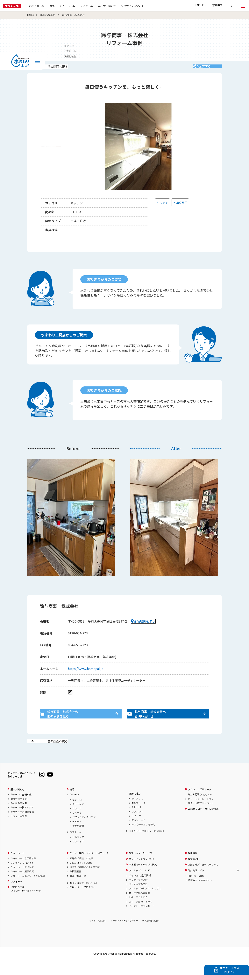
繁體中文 (217, 5)
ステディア (78, 817)
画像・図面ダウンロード (201, 816)
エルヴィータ (139, 816)
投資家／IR (193, 872)
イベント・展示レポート (141, 919)
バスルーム (223, 51)
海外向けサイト (196, 883)
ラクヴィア (78, 855)
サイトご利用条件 (98, 934)
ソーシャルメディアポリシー (124, 934)
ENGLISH (200, 5)
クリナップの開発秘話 (22, 825)
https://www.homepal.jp (85, 673)
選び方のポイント (20, 812)
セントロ (77, 813)
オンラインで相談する (22, 876)
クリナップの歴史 (138, 897)
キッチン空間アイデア (22, 821)
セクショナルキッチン (84, 830)
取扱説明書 (75, 885)
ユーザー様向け (119, 6)
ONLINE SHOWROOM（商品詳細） (147, 844)
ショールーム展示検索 (22, 885)
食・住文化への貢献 (139, 906)
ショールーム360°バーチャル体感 (28, 889)
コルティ (77, 826)
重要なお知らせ (78, 889)
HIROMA (76, 835)
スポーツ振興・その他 (140, 915)
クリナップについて (144, 6)
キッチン (222, 45)
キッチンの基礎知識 (21, 808)
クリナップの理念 (138, 893)
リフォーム (99, 6)
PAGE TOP (124, 953)
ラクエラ (77, 822)
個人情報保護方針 (151, 934)
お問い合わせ (84, 896)
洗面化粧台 (223, 56)
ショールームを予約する (23, 872)
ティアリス (137, 812)
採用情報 (192, 866)
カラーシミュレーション (201, 812)
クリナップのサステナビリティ (145, 902)
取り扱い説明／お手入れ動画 (85, 880)
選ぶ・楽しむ (49, 6)
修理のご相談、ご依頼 (81, 872)
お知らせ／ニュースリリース (203, 878)
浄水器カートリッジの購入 (143, 878)
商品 (72, 803)
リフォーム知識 (19, 829)
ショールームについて (22, 880)
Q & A (81, 876)
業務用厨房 (78, 839)
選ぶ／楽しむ (18, 803)
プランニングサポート (199, 803)
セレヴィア (78, 850)
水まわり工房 (47, 15)
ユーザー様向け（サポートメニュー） (89, 866)
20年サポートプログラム (82, 900)
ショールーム (79, 6)
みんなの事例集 (19, 816)
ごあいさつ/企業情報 (140, 889)
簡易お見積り (201, 808)
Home (30, 15)
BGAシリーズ (138, 834)
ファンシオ (137, 825)
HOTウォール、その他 (143, 838)
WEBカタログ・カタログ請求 (203, 822)
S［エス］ (137, 820)
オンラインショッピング (141, 872)
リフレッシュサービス (140, 866)
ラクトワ (136, 829)
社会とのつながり (138, 910)
